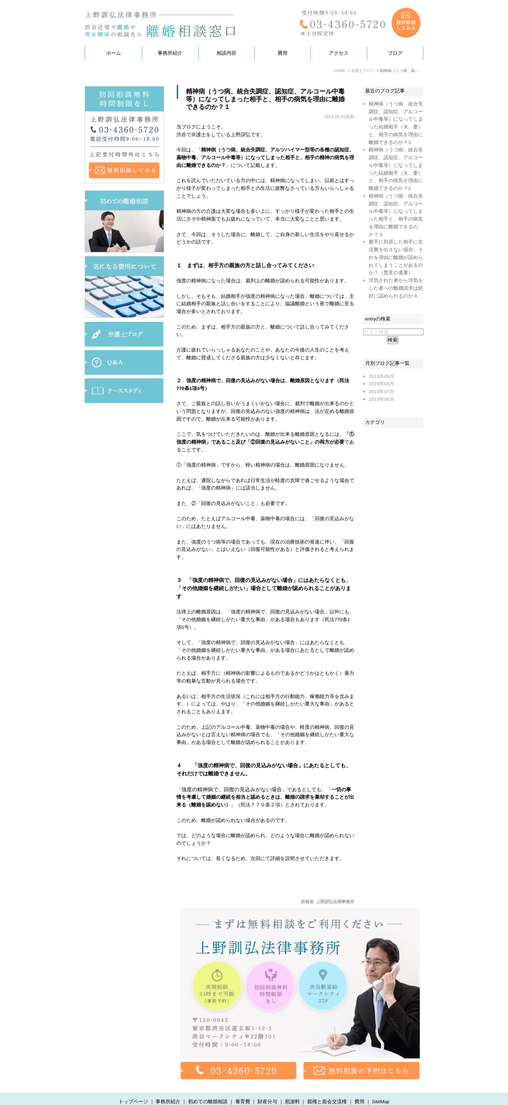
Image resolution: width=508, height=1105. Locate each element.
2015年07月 (381, 391)
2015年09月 (381, 376)
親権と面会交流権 (327, 1088)
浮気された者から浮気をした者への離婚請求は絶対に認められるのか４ (396, 288)
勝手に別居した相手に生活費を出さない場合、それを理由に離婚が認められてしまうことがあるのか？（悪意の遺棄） (396, 257)
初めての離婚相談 (208, 1088)
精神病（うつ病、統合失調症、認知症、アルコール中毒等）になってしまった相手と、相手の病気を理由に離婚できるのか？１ (265, 99)
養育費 (242, 1088)
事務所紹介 (170, 53)
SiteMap (380, 1088)
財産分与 (267, 1088)
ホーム (113, 53)
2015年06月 (381, 399)
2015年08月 (381, 383)
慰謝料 (292, 1088)
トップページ (133, 1088)
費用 (283, 53)
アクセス (339, 53)
